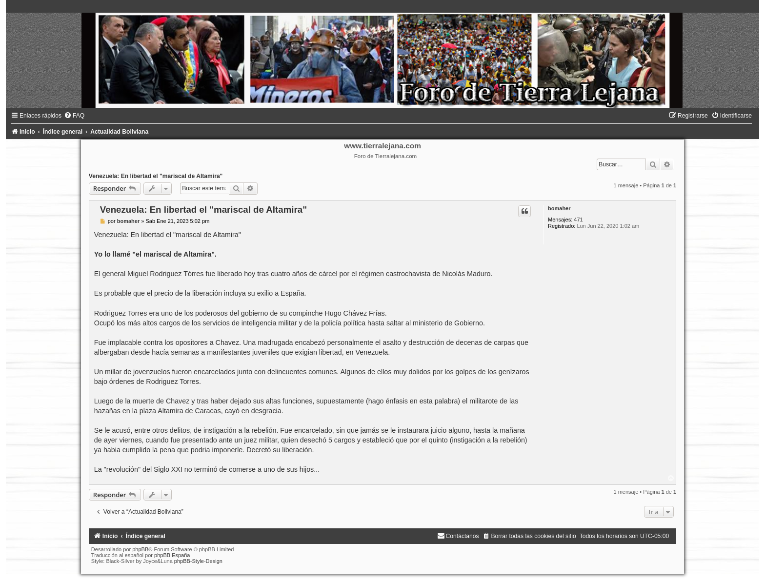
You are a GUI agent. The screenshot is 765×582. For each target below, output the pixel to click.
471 (578, 219)
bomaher (559, 208)
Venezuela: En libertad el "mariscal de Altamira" (156, 176)
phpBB (140, 549)
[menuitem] (74, 115)
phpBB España (172, 555)
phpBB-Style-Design (198, 561)
